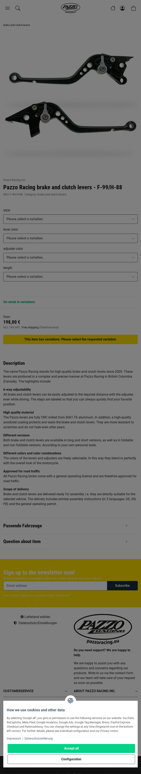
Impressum (14, 738)
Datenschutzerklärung (39, 738)
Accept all (71, 748)
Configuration (71, 759)
